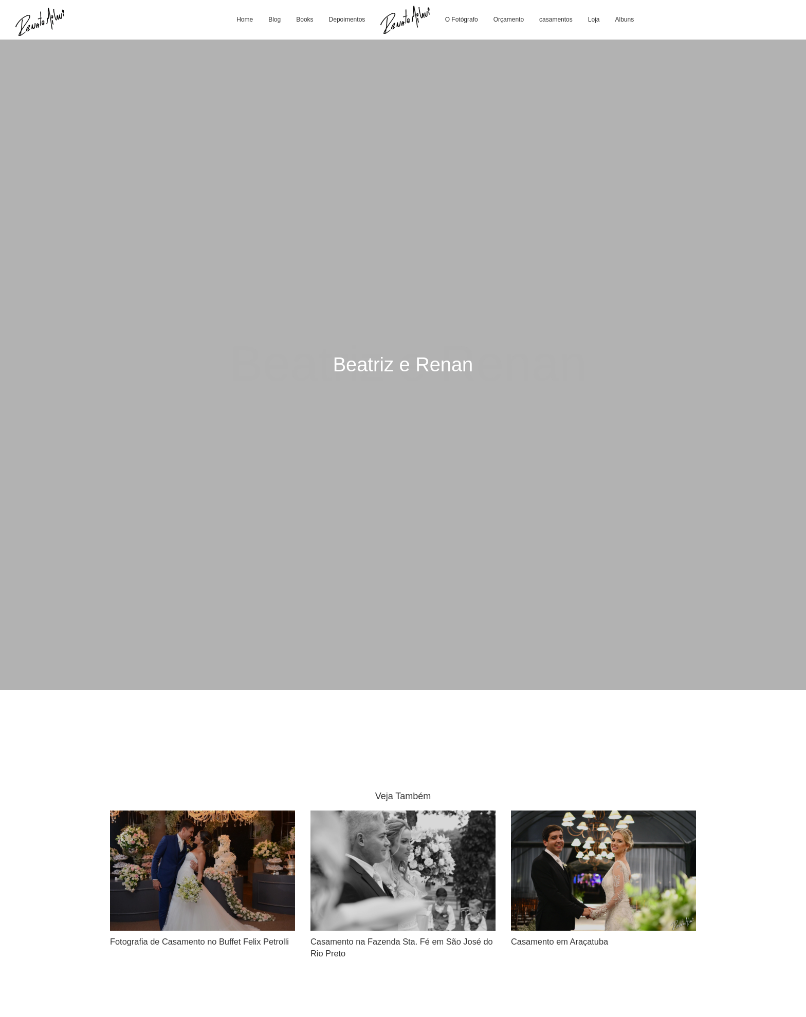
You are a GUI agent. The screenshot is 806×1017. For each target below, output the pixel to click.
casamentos (556, 19)
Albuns (624, 19)
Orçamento (508, 19)
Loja (594, 19)
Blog (274, 19)
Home (244, 19)
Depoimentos (347, 19)
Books (304, 19)
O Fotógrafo (461, 19)
